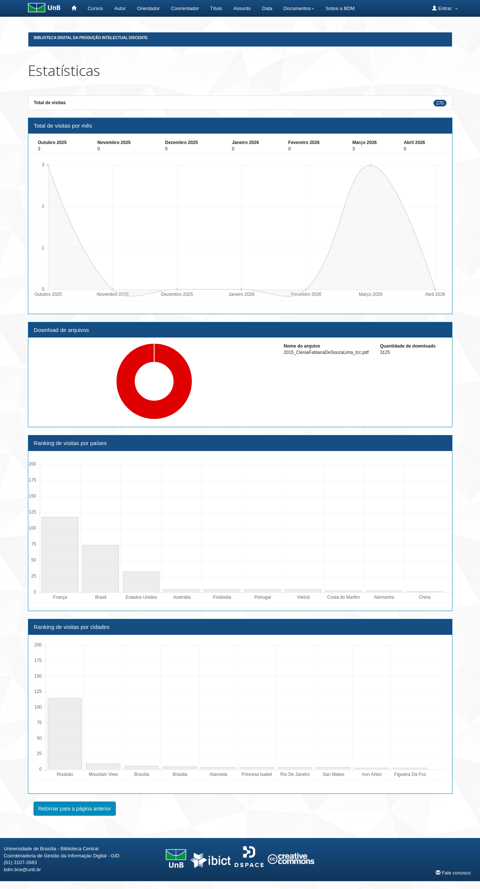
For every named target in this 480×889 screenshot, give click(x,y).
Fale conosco (453, 873)
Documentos (298, 8)
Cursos (95, 8)
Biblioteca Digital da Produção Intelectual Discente (91, 38)
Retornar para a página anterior (74, 809)
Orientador (148, 8)
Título (216, 8)
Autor (120, 8)
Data (267, 8)
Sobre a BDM (340, 8)
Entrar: (445, 8)
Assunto (242, 8)
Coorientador (185, 8)
